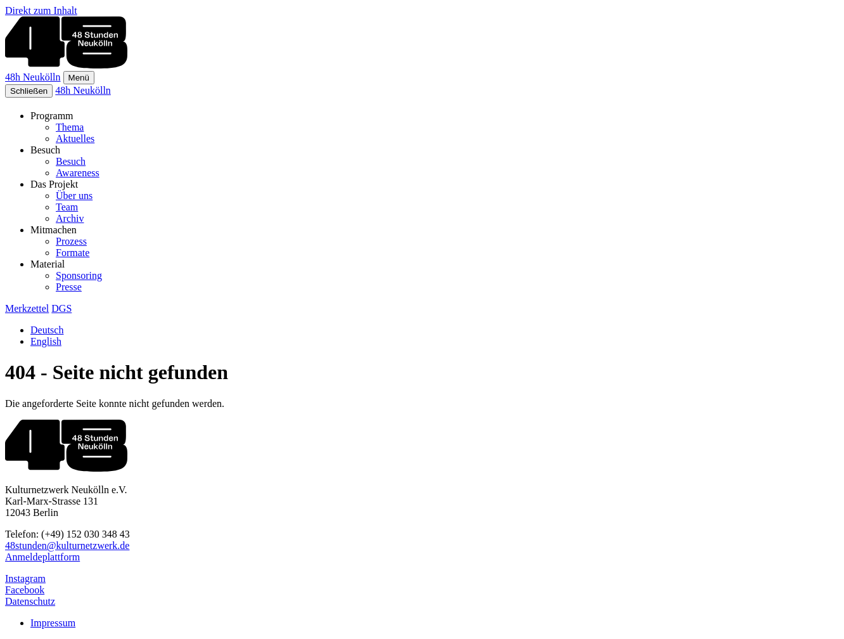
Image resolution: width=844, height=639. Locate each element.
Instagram (25, 578)
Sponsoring (79, 275)
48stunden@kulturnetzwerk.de (67, 545)
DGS (61, 308)
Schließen (29, 91)
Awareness (77, 172)
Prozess (71, 241)
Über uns (74, 195)
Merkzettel (27, 308)
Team (67, 207)
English (45, 341)
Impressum (52, 622)
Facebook (24, 589)
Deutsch (46, 330)
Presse (69, 286)
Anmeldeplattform (42, 557)
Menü (78, 77)
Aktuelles (75, 138)
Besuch (71, 161)
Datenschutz (30, 601)
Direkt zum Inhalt (41, 10)
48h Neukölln (33, 77)
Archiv (70, 218)
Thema (70, 127)
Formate (72, 252)
